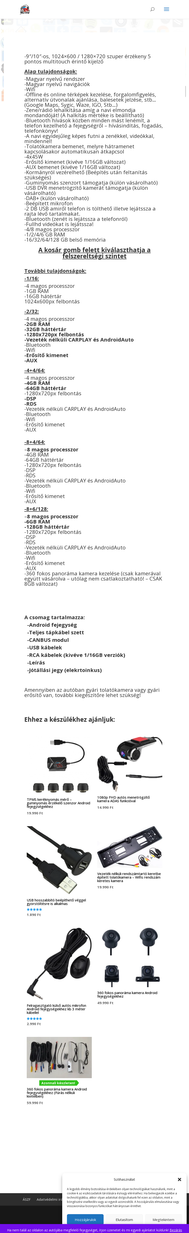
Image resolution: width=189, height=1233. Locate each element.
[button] (179, 1179)
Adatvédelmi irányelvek (56, 1199)
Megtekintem (163, 1219)
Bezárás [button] (176, 1230)
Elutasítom (124, 1219)
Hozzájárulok (85, 1219)
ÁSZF (27, 1199)
